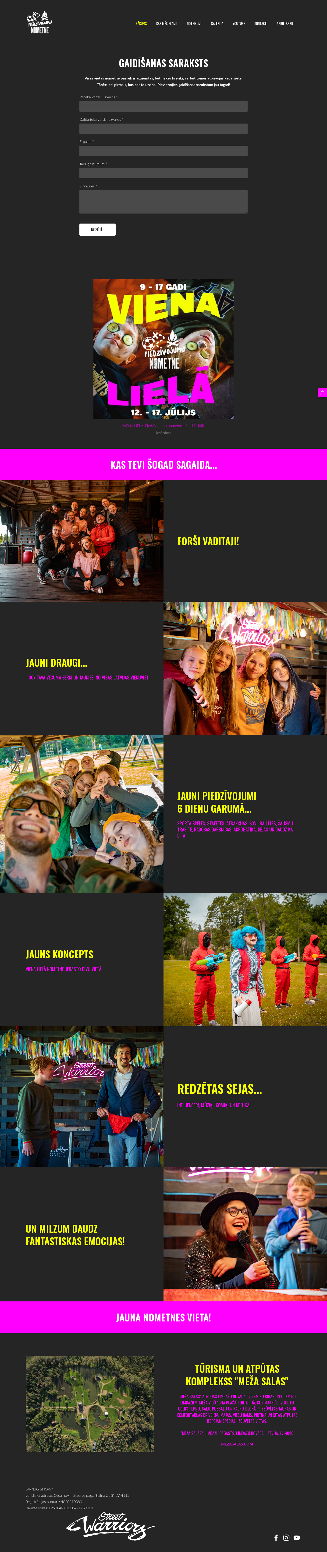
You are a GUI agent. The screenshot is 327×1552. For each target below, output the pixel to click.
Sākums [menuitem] (140, 23)
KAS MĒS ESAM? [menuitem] (165, 23)
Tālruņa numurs (93, 163)
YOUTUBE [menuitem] (237, 23)
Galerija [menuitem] (216, 23)
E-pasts (86, 141)
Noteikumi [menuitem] (192, 23)
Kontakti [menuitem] (259, 23)
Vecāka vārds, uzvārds (98, 97)
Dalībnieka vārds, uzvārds (101, 119)
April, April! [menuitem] (284, 23)
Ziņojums (88, 186)
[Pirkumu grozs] (322, 392)
